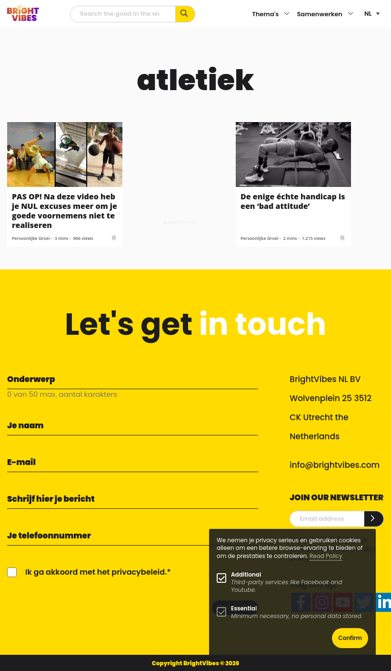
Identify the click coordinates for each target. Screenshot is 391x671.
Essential (244, 608)
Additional (246, 574)
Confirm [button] (350, 638)
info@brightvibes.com (335, 465)
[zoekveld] (123, 14)
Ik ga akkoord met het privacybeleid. (96, 572)
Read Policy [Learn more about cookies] (326, 556)
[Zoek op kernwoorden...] (185, 14)
